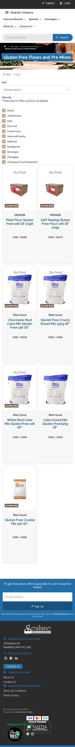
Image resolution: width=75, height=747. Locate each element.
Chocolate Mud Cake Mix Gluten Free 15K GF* (19, 323)
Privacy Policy (60, 614)
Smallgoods (13, 147)
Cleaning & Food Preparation (22, 162)
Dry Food (12, 126)
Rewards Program (20, 724)
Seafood (12, 141)
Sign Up (39, 606)
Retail (10, 110)
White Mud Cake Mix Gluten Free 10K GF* (20, 423)
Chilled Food (14, 116)
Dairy (10, 121)
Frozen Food (14, 131)
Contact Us (13, 666)
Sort (4, 82)
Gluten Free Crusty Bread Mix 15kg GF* (55, 322)
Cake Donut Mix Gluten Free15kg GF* (55, 423)
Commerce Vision (24, 712)
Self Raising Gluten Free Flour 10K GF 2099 (55, 223)
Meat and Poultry (16, 136)
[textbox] (27, 37)
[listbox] (36, 90)
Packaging (12, 157)
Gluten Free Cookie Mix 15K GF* (20, 522)
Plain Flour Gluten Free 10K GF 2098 (19, 222)
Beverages (13, 152)
